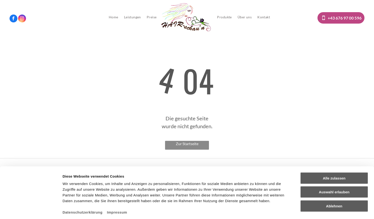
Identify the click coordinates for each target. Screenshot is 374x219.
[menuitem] (113, 17)
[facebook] (13, 19)
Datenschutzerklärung (82, 194)
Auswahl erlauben (334, 174)
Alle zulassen (334, 160)
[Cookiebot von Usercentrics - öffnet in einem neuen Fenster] (31, 209)
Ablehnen (334, 188)
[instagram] (22, 19)
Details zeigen (254, 210)
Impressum (117, 194)
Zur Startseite (187, 143)
